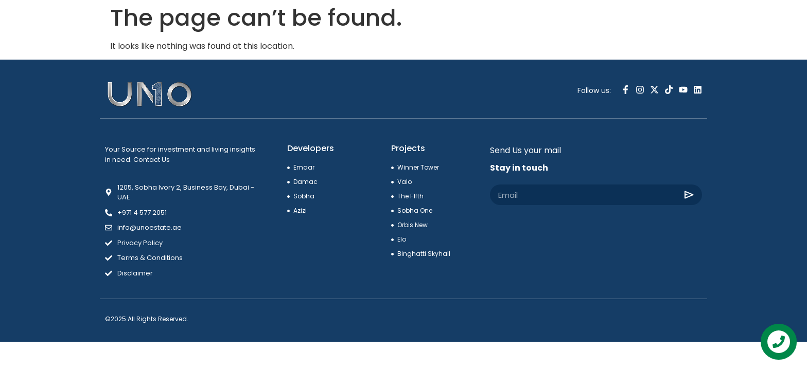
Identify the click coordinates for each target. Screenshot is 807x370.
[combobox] (655, 24)
